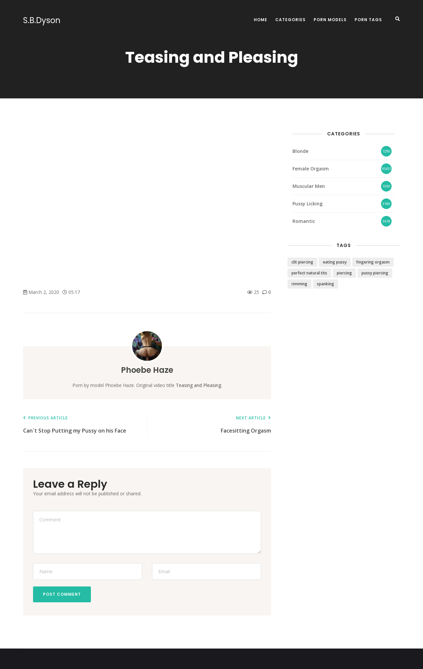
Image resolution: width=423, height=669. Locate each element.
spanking (325, 284)
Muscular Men (308, 186)
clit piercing (302, 262)
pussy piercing (375, 273)
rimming (299, 284)
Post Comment (62, 594)
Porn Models (330, 19)
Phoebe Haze (147, 370)
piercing (344, 273)
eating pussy (335, 262)
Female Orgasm (310, 168)
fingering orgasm (373, 262)
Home (260, 19)
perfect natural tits (309, 273)
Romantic (303, 221)
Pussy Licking (307, 203)
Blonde (300, 151)
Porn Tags (368, 19)
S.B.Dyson (41, 20)
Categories (290, 19)
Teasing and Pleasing (198, 385)
